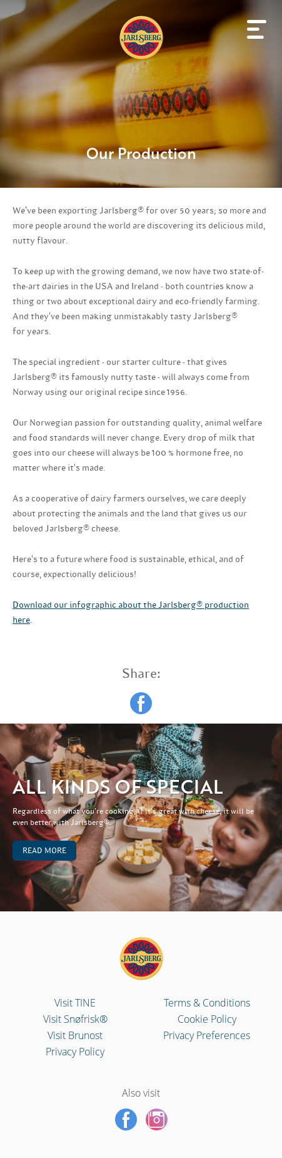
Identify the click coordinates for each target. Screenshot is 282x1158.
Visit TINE (75, 1003)
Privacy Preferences (206, 1035)
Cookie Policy (207, 1019)
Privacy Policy (75, 1051)
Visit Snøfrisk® (75, 1019)
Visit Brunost (75, 1035)
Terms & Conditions (207, 1003)
